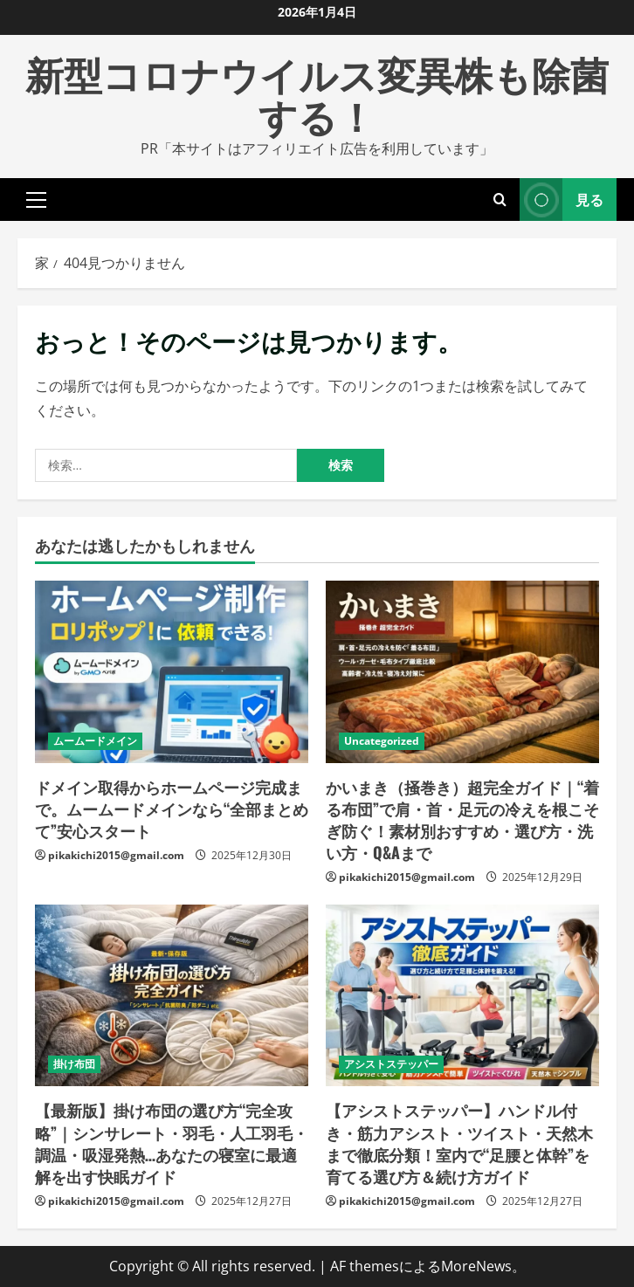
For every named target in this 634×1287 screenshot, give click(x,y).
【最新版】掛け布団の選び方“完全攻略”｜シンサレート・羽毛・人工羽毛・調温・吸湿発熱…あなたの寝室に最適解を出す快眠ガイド (171, 1142)
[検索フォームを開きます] (500, 199)
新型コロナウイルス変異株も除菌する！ (317, 94)
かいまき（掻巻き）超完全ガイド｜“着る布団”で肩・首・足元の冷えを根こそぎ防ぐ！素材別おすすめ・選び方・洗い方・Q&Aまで (462, 819)
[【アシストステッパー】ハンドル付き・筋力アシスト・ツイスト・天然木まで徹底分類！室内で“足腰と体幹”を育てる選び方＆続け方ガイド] (462, 996)
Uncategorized (381, 740)
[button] (36, 199)
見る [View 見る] (561, 199)
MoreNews (476, 1266)
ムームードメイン (95, 740)
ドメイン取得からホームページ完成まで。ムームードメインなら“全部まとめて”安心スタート (171, 808)
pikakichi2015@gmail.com (116, 855)
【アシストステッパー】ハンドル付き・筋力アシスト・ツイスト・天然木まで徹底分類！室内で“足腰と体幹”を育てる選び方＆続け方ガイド (459, 1142)
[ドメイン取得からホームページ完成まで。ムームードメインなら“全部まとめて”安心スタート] (171, 672)
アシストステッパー (391, 1063)
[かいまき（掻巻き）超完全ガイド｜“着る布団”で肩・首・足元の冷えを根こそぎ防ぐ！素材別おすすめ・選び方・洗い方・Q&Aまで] (462, 672)
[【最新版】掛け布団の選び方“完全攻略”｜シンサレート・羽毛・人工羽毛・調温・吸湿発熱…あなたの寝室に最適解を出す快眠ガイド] (171, 996)
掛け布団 (74, 1063)
